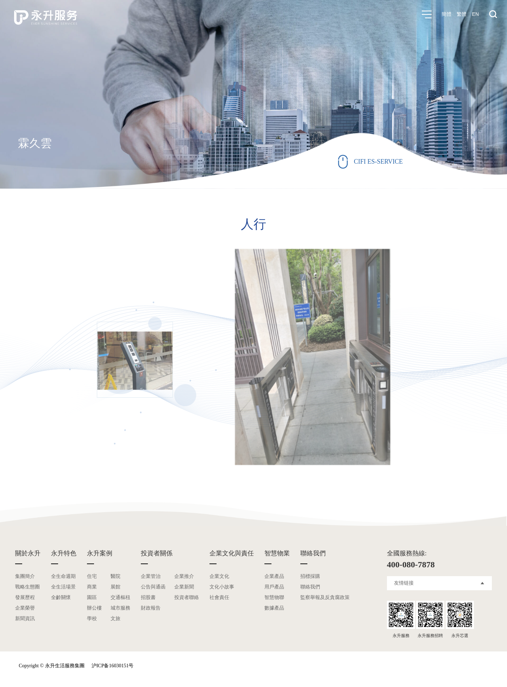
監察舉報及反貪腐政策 (325, 597)
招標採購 (310, 576)
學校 (92, 618)
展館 (115, 587)
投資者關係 (157, 553)
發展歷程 (25, 597)
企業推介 (184, 576)
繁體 (462, 14)
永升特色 (63, 553)
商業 (92, 587)
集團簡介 (25, 576)
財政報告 (151, 608)
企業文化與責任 (231, 553)
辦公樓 (94, 608)
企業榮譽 (25, 608)
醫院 (115, 576)
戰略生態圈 (27, 587)
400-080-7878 (411, 564)
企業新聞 (184, 587)
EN (475, 14)
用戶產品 (274, 587)
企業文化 (219, 576)
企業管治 (151, 576)
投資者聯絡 (186, 597)
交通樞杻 (120, 597)
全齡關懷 (61, 597)
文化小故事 (221, 587)
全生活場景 (63, 587)
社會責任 (219, 597)
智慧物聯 (274, 597)
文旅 (115, 618)
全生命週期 (63, 576)
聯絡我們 (313, 553)
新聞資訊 (25, 618)
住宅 (92, 576)
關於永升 (27, 553)
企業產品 (274, 576)
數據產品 (274, 608)
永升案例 (99, 553)
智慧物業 (277, 553)
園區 (92, 597)
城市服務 (120, 608)
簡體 (446, 14)
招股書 (148, 597)
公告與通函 (153, 587)
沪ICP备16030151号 (113, 665)
